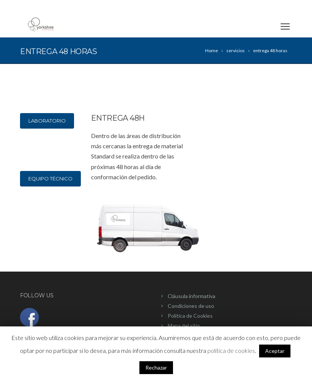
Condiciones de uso (191, 306)
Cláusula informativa (191, 296)
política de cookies (231, 350)
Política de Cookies (190, 315)
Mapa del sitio (184, 325)
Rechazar (156, 367)
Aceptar (274, 351)
